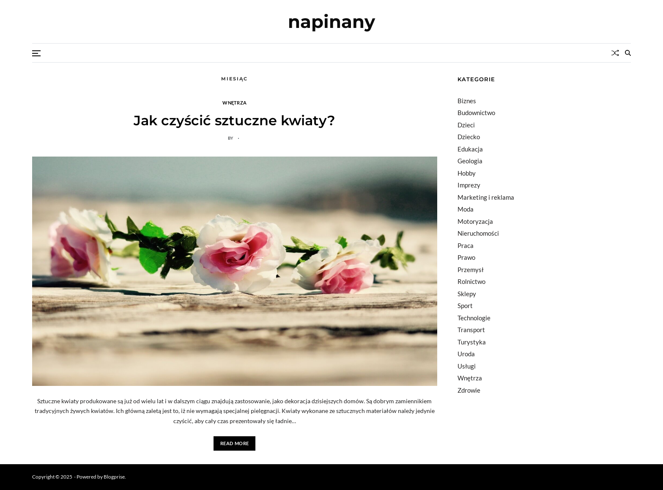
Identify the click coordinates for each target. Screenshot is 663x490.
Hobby (467, 173)
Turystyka (472, 342)
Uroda (466, 354)
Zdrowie (469, 390)
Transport (471, 329)
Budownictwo (476, 112)
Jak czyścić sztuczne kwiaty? (234, 120)
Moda (466, 209)
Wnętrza (234, 102)
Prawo (466, 257)
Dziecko (469, 136)
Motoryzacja (475, 221)
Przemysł (471, 269)
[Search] (628, 53)
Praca (466, 245)
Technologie (474, 318)
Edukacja (470, 149)
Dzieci (466, 125)
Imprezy (469, 185)
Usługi (467, 366)
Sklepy (467, 293)
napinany (331, 21)
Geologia (470, 161)
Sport (465, 305)
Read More (234, 443)
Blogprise (114, 476)
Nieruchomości (478, 233)
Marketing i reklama (486, 197)
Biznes (467, 101)
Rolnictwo (471, 281)
